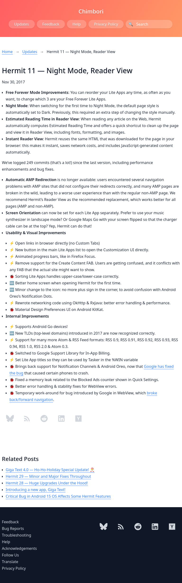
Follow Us (10, 555)
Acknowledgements (19, 548)
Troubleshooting (16, 535)
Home (7, 51)
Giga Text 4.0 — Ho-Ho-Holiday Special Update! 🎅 (50, 469)
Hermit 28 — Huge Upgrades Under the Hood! (47, 483)
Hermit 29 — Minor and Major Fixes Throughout (48, 476)
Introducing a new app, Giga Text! (35, 489)
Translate (10, 561)
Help (77, 24)
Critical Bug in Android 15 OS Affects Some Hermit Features (58, 496)
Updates (21, 24)
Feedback (50, 24)
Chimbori (91, 11)
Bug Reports (13, 528)
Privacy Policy (106, 24)
